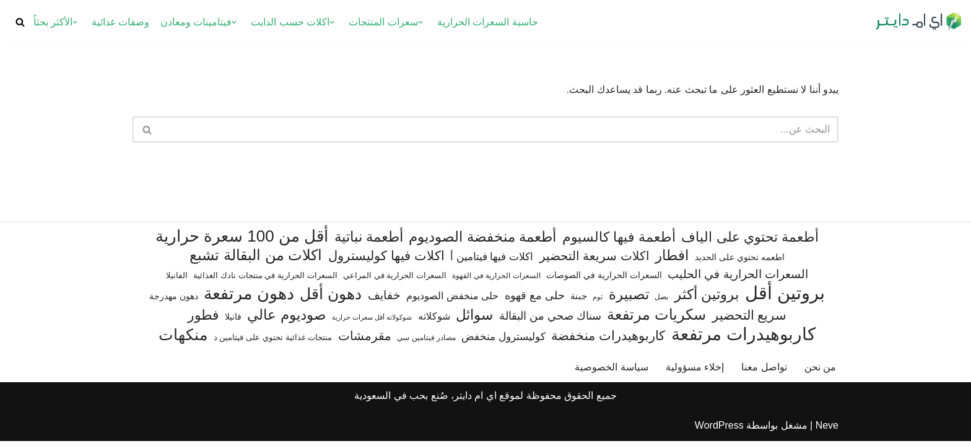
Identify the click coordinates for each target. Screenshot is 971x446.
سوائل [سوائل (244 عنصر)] (474, 320)
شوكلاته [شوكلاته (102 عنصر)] (434, 320)
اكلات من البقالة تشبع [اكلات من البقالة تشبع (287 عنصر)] (255, 259)
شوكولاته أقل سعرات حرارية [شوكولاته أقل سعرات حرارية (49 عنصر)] (372, 322)
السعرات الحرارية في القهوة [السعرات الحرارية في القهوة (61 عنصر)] (496, 280)
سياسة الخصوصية (611, 372)
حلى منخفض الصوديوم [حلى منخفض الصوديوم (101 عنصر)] (452, 300)
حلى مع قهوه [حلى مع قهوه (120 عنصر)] (535, 300)
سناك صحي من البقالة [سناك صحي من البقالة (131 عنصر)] (550, 320)
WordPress (719, 430)
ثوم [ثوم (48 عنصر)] (598, 301)
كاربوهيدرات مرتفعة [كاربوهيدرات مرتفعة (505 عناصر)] (743, 339)
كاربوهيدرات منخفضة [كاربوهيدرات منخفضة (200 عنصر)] (608, 340)
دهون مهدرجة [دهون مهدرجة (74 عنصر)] (173, 301)
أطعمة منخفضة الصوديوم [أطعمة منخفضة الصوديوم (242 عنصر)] (482, 242)
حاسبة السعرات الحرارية (487, 22)
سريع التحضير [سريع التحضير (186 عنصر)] (749, 320)
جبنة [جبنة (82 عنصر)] (578, 301)
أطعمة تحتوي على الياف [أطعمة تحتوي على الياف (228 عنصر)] (750, 242)
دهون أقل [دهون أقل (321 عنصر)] (331, 299)
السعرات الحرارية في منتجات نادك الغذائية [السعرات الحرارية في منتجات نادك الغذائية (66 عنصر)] (265, 280)
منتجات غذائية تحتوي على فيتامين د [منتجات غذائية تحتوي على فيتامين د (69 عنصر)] (273, 342)
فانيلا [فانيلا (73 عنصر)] (233, 321)
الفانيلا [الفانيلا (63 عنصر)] (177, 280)
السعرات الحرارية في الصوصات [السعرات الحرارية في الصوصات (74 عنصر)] (604, 280)
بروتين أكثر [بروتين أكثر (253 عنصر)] (706, 299)
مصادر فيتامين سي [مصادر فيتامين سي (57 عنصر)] (426, 342)
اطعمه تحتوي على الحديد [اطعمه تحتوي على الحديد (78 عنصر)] (740, 262)
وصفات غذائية (120, 22)
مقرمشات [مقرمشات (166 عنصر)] (364, 341)
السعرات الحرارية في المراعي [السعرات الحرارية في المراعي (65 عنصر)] (394, 280)
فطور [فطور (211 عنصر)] (203, 320)
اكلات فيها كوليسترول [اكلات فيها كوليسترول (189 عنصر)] (386, 260)
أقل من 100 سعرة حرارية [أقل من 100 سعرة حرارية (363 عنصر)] (241, 241)
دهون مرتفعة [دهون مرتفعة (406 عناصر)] (249, 299)
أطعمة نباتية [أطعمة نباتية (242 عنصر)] (368, 242)
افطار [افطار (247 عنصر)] (672, 260)
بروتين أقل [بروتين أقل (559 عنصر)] (785, 297)
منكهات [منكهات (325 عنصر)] (183, 339)
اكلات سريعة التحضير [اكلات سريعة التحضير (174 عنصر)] (594, 261)
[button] (420, 22)
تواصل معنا (763, 372)
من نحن (820, 372)
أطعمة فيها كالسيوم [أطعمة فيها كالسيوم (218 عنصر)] (619, 242)
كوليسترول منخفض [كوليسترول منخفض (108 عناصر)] (503, 342)
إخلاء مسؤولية (695, 372)
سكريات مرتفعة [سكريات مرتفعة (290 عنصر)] (656, 319)
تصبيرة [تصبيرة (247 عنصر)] (629, 299)
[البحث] (20, 22)
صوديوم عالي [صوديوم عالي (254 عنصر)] (286, 320)
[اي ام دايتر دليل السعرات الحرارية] (918, 22)
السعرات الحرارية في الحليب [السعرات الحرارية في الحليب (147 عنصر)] (738, 279)
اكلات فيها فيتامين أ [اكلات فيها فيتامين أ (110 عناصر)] (491, 262)
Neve (827, 430)
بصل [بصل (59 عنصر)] (661, 301)
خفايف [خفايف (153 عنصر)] (384, 300)
